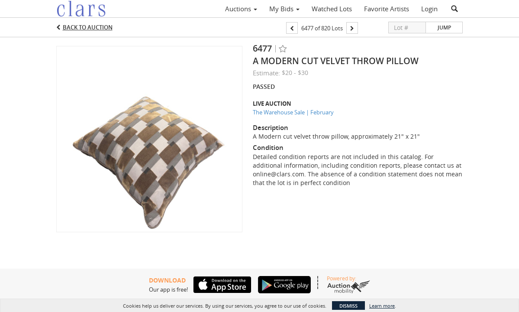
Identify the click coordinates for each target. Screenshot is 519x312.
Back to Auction (88, 27)
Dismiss (348, 305)
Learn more (382, 305)
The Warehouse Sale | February (293, 112)
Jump (444, 27)
